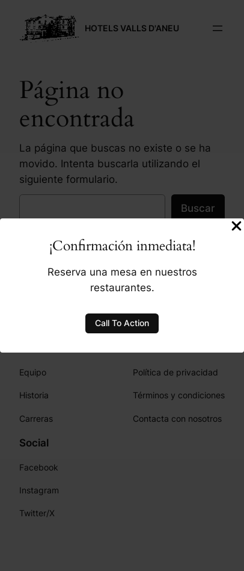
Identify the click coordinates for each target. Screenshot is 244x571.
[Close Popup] (236, 226)
